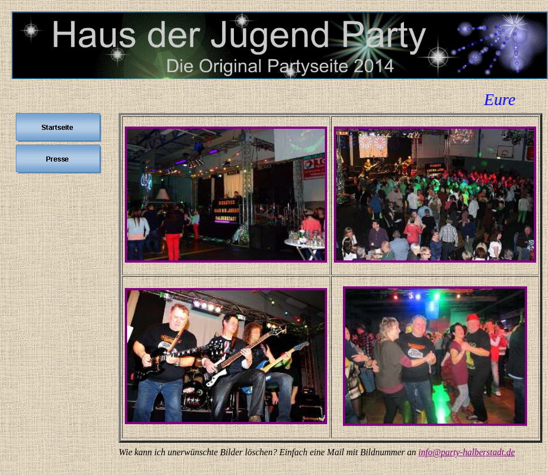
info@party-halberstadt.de (467, 452)
